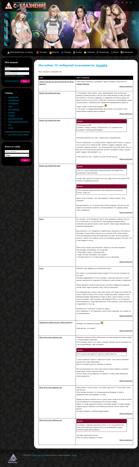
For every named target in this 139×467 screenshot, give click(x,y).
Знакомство (13, 97)
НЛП (9, 125)
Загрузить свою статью (18, 134)
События (90, 52)
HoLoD (74, 455)
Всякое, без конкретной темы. (49, 93)
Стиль (10, 128)
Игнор (41, 219)
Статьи (67, 52)
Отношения (13, 103)
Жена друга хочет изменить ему (50, 337)
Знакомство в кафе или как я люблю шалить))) (55, 322)
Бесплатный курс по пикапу (21, 52)
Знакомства (104, 52)
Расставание (13, 109)
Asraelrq (101, 65)
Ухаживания (13, 100)
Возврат (11, 112)
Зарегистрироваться (12, 81)
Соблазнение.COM (38, 455)
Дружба (11, 115)
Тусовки (78, 52)
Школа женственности (18, 122)
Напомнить (21, 76)
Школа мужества (15, 119)
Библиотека (128, 52)
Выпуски (55, 52)
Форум (115, 52)
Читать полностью (125, 86)
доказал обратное (82, 84)
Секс (10, 106)
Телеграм (43, 52)
